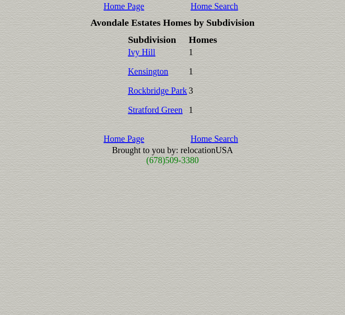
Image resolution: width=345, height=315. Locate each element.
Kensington (148, 71)
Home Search (214, 6)
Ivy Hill (141, 52)
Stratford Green (155, 110)
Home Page (124, 6)
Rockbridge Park (157, 90)
